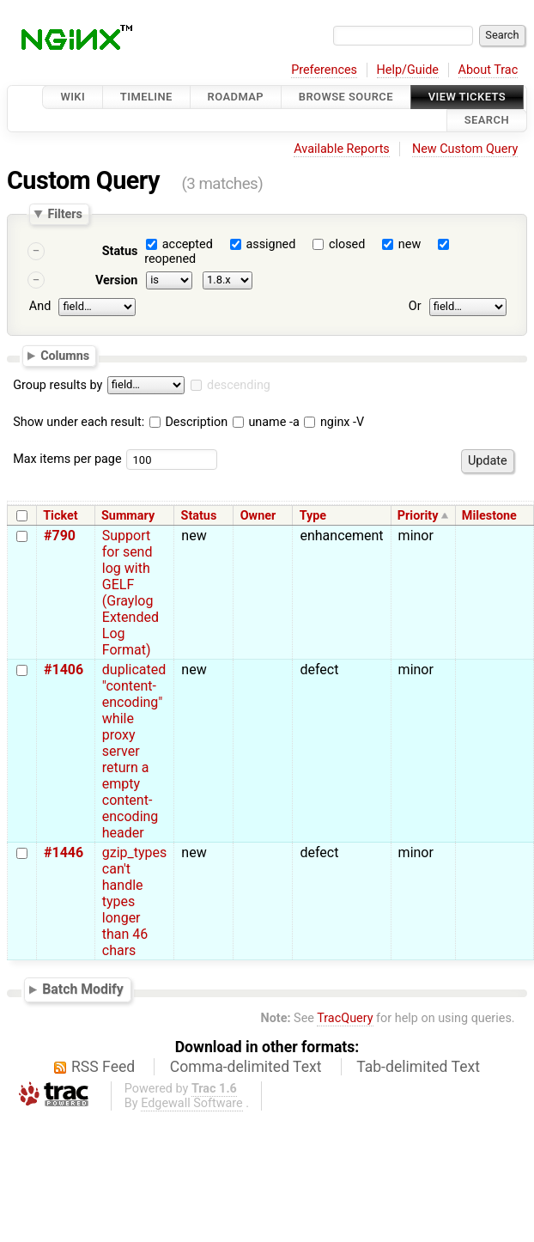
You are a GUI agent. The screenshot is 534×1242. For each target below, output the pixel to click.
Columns (64, 355)
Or (415, 306)
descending (238, 385)
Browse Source (346, 96)
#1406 (63, 669)
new (409, 244)
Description (188, 422)
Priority (418, 515)
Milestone (489, 515)
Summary (128, 515)
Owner (258, 515)
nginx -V (334, 422)
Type (313, 515)
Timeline (146, 96)
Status (120, 251)
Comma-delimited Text (246, 1066)
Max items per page (67, 459)
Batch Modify (83, 989)
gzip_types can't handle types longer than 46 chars (134, 901)
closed (347, 244)
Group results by (57, 385)
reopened (170, 259)
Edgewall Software (192, 1103)
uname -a (266, 422)
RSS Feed (103, 1066)
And (40, 306)
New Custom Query (465, 149)
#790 (60, 535)
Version (116, 280)
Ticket (60, 515)
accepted (187, 244)
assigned (270, 244)
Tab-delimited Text (418, 1066)
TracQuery (345, 1018)
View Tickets (467, 96)
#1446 (63, 852)
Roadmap (236, 96)
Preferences (324, 70)
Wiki (72, 96)
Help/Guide (408, 70)
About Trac (488, 70)
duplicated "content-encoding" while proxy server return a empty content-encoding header (134, 751)
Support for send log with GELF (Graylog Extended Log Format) (130, 592)
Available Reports (342, 149)
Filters (64, 214)
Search (486, 120)
